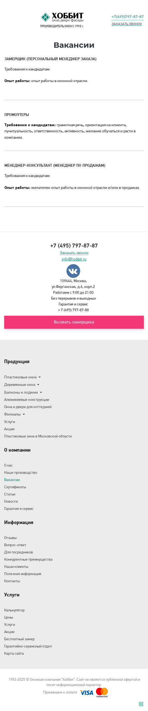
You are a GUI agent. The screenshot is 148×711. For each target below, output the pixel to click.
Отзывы (10, 537)
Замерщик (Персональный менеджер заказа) (50, 58)
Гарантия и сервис (18, 508)
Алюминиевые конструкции (26, 399)
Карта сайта (14, 653)
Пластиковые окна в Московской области (38, 436)
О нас (8, 465)
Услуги (9, 421)
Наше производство (20, 472)
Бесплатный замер (19, 639)
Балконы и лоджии (21, 392)
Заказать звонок (74, 253)
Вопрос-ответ (15, 545)
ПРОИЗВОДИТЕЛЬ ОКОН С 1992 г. (62, 19)
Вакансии (12, 479)
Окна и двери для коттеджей (27, 406)
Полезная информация (22, 573)
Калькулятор (14, 610)
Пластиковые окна (20, 377)
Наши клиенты (16, 566)
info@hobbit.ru (74, 259)
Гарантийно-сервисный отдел (28, 646)
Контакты (12, 581)
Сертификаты (15, 487)
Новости (11, 501)
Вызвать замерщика (74, 322)
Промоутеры (16, 114)
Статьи (9, 494)
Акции (9, 429)
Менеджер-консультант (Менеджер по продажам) (54, 165)
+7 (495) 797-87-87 (74, 245)
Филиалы (12, 414)
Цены (8, 617)
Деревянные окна (19, 384)
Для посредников (18, 552)
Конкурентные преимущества (28, 559)
